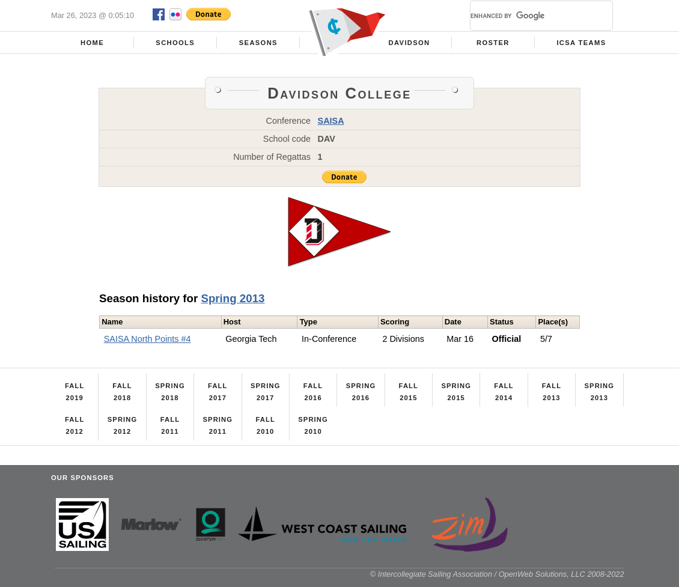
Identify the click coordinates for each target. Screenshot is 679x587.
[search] (526, 15)
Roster (493, 42)
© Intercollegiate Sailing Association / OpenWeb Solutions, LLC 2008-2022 (497, 574)
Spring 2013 (232, 298)
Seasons (258, 42)
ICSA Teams (581, 42)
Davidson (409, 42)
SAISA (331, 121)
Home (92, 42)
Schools (175, 42)
